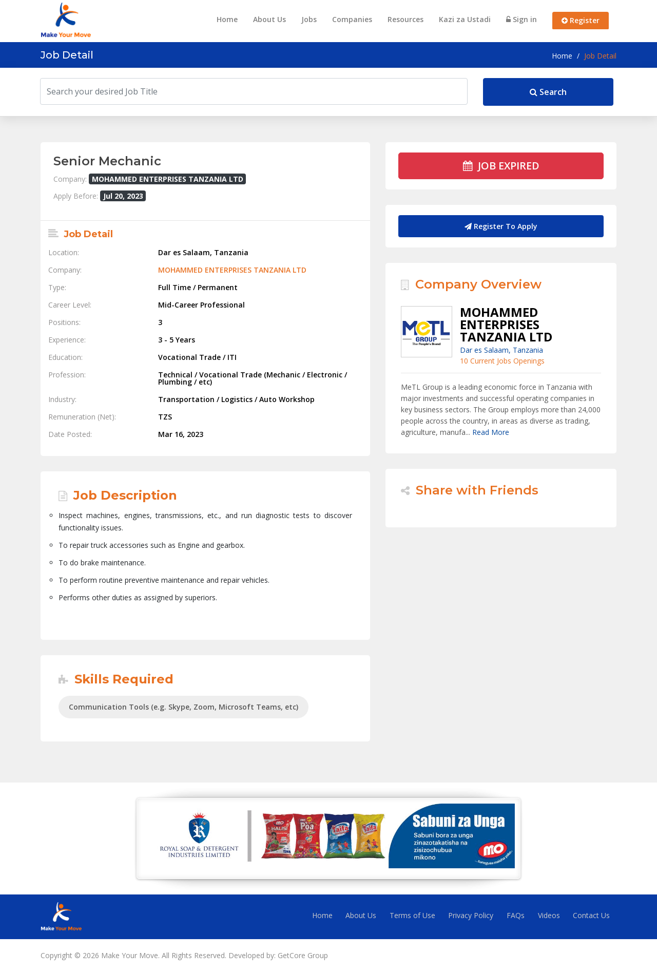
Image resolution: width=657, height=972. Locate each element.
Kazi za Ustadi (465, 19)
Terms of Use (412, 915)
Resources (405, 19)
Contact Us (591, 915)
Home (227, 19)
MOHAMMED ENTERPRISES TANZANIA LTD (232, 270)
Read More (490, 432)
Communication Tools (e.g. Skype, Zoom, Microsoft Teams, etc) (183, 707)
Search (548, 92)
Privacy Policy (470, 915)
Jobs (309, 19)
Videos (549, 915)
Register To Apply (501, 226)
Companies (352, 19)
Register (581, 20)
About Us (269, 19)
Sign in (521, 19)
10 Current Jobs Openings (502, 361)
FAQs (516, 915)
